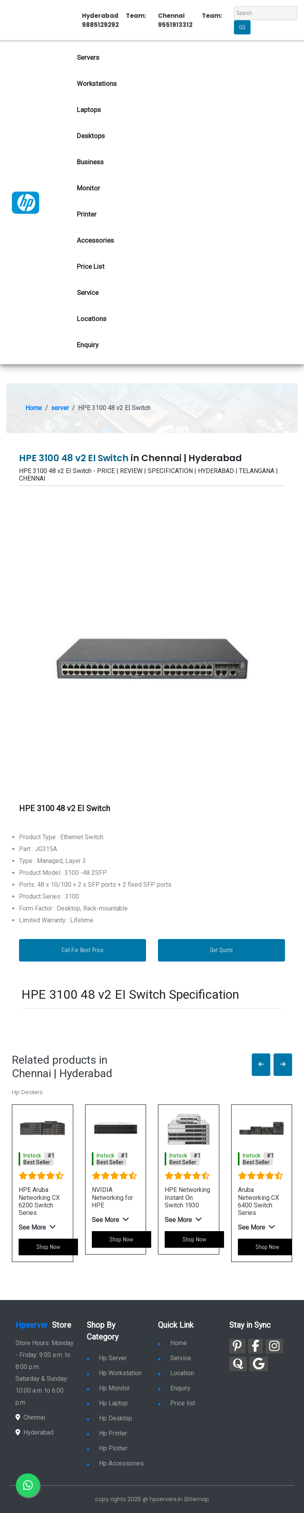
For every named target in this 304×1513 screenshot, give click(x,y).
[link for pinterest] (237, 1346)
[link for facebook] (255, 1346)
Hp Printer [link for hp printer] (107, 1433)
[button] (261, 1064)
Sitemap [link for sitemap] (197, 1499)
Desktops (91, 136)
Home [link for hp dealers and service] (172, 1343)
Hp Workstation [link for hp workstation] (114, 1373)
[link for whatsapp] (28, 1485)
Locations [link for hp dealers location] (91, 319)
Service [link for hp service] (88, 293)
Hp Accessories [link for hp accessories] (115, 1463)
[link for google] (258, 1364)
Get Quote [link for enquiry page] (221, 950)
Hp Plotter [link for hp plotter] (107, 1448)
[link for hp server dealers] (25, 202)
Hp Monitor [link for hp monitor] (108, 1388)
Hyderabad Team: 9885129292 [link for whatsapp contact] (114, 20)
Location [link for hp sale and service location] (176, 1373)
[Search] (265, 13)
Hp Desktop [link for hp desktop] (109, 1418)
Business (90, 162)
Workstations (97, 83)
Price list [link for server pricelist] (176, 1403)
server (60, 408)
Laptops (89, 110)
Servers (88, 57)
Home (33, 408)
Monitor (88, 188)
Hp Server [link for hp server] (107, 1358)
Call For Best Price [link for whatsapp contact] (83, 950)
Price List (90, 266)
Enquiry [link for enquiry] (174, 1388)
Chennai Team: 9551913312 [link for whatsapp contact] (190, 20)
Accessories (95, 240)
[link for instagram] (274, 1346)
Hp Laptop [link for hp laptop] (107, 1403)
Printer (87, 214)
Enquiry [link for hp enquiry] (88, 345)
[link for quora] (238, 1364)
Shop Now (48, 1247)
